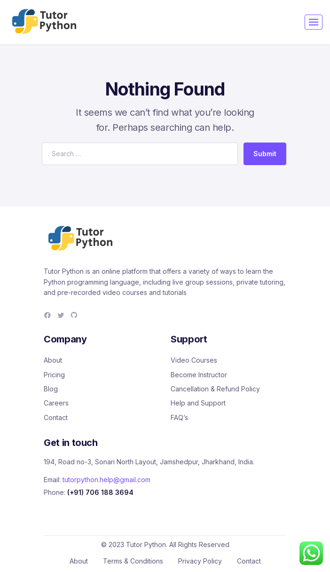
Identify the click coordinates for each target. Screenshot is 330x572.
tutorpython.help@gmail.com (106, 480)
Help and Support (198, 403)
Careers (56, 403)
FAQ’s (179, 417)
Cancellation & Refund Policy (215, 389)
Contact (56, 417)
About (53, 360)
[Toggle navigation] (313, 22)
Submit (264, 154)
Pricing (54, 375)
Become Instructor (199, 375)
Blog (51, 389)
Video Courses (194, 360)
